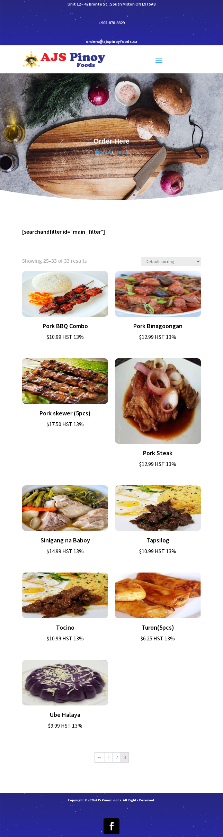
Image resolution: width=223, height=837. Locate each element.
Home (103, 155)
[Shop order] (171, 261)
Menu (121, 155)
